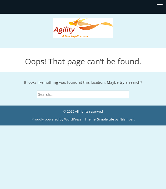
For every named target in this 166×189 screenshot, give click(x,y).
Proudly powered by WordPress (57, 119)
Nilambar (126, 119)
